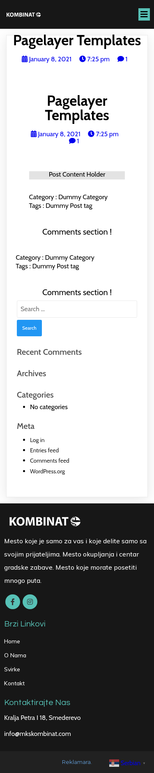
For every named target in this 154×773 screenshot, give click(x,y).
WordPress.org (47, 471)
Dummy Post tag (69, 206)
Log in (37, 440)
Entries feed (44, 450)
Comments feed (49, 460)
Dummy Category (83, 197)
